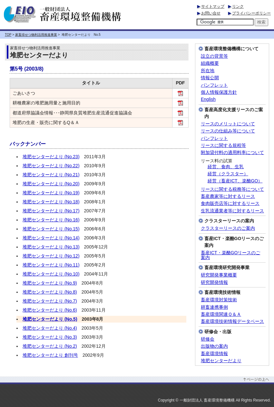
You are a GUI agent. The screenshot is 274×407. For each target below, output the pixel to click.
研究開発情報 (214, 282)
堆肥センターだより (221, 360)
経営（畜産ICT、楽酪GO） (235, 181)
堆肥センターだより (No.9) (50, 283)
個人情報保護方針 (219, 92)
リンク (238, 6)
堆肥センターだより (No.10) (51, 273)
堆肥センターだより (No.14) (51, 237)
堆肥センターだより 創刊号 (50, 355)
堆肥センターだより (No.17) (51, 210)
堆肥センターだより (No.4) (50, 328)
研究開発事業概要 (219, 275)
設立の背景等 (214, 56)
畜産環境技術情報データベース (232, 321)
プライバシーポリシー (251, 13)
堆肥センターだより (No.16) (51, 219)
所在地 (207, 70)
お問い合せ (210, 13)
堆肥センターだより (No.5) (50, 319)
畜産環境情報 (214, 353)
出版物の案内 (214, 346)
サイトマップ (212, 6)
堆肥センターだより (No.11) (51, 264)
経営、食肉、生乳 (226, 166)
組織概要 (210, 63)
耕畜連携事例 (214, 307)
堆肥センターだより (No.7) (50, 301)
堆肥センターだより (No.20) (51, 183)
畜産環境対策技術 (219, 299)
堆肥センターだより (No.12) (51, 255)
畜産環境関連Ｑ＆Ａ (221, 314)
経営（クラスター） (228, 173)
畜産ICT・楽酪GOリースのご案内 (230, 255)
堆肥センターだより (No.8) (50, 292)
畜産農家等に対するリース (228, 196)
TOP (8, 34)
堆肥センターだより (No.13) (51, 246)
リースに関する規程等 (223, 145)
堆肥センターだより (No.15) (51, 228)
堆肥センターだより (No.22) (51, 165)
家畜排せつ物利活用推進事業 (36, 34)
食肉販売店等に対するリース (230, 203)
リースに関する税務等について (232, 189)
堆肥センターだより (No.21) (51, 174)
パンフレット (214, 85)
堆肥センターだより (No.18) (51, 201)
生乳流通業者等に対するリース (232, 210)
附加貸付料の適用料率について (232, 152)
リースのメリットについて (228, 123)
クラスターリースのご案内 (228, 228)
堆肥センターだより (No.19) (51, 192)
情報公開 (210, 77)
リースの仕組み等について (228, 131)
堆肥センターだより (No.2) (50, 346)
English (208, 99)
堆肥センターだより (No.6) (50, 310)
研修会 (207, 339)
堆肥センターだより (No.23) (51, 156)
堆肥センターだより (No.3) (50, 337)
